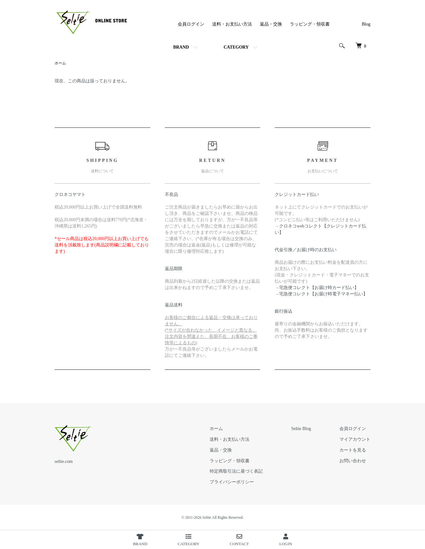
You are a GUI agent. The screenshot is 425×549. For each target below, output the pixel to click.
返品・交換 (271, 24)
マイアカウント (354, 439)
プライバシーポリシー (232, 482)
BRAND (181, 47)
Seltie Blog (301, 428)
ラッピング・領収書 (310, 24)
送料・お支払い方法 (232, 24)
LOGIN (285, 540)
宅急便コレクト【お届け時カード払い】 (319, 287)
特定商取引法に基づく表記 (236, 471)
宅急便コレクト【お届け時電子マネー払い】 (323, 294)
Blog (366, 24)
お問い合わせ (352, 460)
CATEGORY (236, 47)
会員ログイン (191, 24)
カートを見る (352, 450)
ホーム (60, 63)
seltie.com (64, 461)
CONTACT (239, 540)
